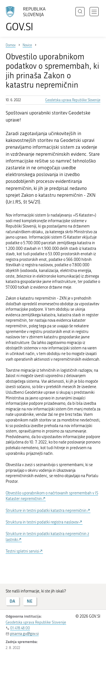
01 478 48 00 (20, 628)
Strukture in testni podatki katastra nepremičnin (46, 510)
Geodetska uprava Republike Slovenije (72, 100)
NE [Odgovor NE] (30, 601)
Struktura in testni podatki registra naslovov (42, 522)
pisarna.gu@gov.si (24, 633)
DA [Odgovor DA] (12, 601)
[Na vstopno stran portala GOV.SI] (28, 19)
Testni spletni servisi (22, 551)
